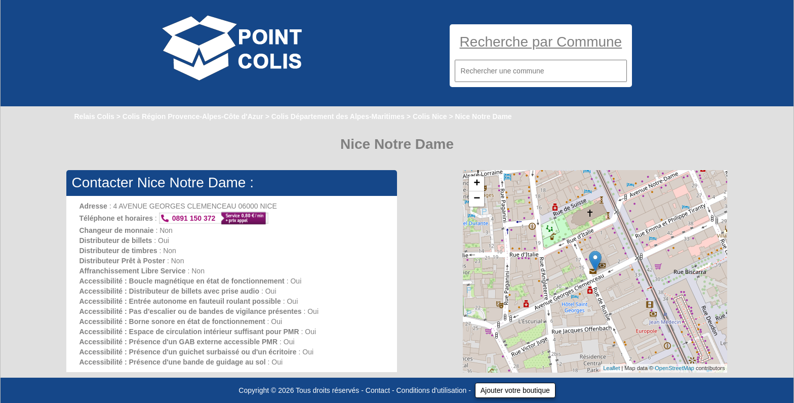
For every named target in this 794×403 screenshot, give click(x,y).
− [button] (476, 199)
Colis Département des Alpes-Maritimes (338, 116)
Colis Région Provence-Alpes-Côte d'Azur (193, 116)
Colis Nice (430, 116)
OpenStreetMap (674, 368)
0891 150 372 (194, 218)
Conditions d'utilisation (431, 390)
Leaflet (611, 368)
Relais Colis (94, 116)
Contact (378, 390)
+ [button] (476, 183)
